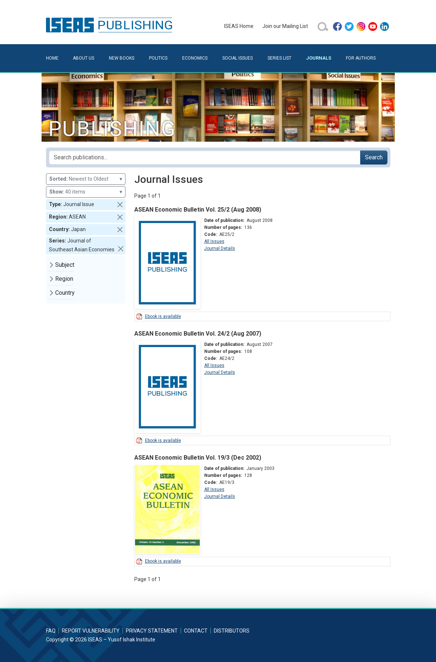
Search (374, 157)
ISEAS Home (239, 26)
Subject (64, 264)
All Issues (214, 241)
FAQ (51, 631)
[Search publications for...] (205, 157)
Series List (279, 58)
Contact (196, 631)
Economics (195, 58)
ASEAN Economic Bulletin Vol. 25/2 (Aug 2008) (197, 209)
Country (65, 292)
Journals (318, 58)
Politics (158, 58)
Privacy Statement (152, 631)
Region (64, 278)
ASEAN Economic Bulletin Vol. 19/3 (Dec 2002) (197, 457)
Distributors (231, 631)
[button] (119, 204)
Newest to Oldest (85, 179)
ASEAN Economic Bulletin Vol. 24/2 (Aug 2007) (197, 333)
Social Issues (237, 58)
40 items (85, 192)
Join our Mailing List (285, 26)
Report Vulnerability (91, 631)
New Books (121, 58)
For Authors (361, 58)
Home (52, 58)
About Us (83, 58)
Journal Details (219, 248)
